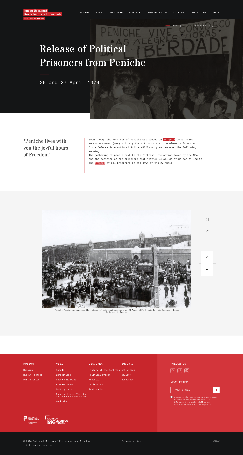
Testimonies (96, 389)
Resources (127, 380)
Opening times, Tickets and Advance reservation (71, 395)
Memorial (94, 380)
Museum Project (32, 375)
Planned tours (65, 384)
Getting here (64, 389)
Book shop (62, 401)
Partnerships (31, 380)
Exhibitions (63, 375)
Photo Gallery (203, 26)
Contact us (198, 12)
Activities (128, 370)
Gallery (126, 375)
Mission (28, 370)
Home (175, 26)
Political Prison (99, 375)
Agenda (60, 370)
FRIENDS (178, 12)
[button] (207, 269)
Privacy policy (131, 441)
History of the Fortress (104, 370)
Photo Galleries (66, 380)
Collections (96, 384)
